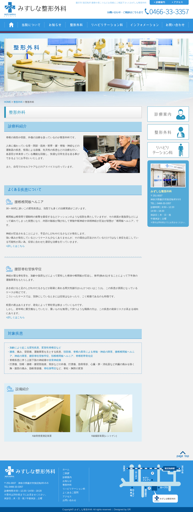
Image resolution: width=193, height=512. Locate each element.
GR (129, 509)
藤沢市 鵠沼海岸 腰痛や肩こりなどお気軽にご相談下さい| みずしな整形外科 (111, 3)
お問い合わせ (175, 25)
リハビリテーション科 (106, 25)
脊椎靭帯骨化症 (84, 355)
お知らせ (54, 25)
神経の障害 (21, 355)
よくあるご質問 (70, 492)
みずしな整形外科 (10, 25)
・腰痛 (11, 351)
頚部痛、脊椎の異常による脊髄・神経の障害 (88, 351)
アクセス (67, 496)
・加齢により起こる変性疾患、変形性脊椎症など (34, 347)
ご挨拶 (66, 473)
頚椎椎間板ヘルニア (62, 355)
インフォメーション (144, 25)
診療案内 (168, 114)
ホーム (66, 469)
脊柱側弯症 (50, 368)
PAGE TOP (183, 454)
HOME (7, 102)
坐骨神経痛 (55, 360)
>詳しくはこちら (15, 246)
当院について (30, 25)
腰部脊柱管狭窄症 (39, 355)
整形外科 (76, 25)
